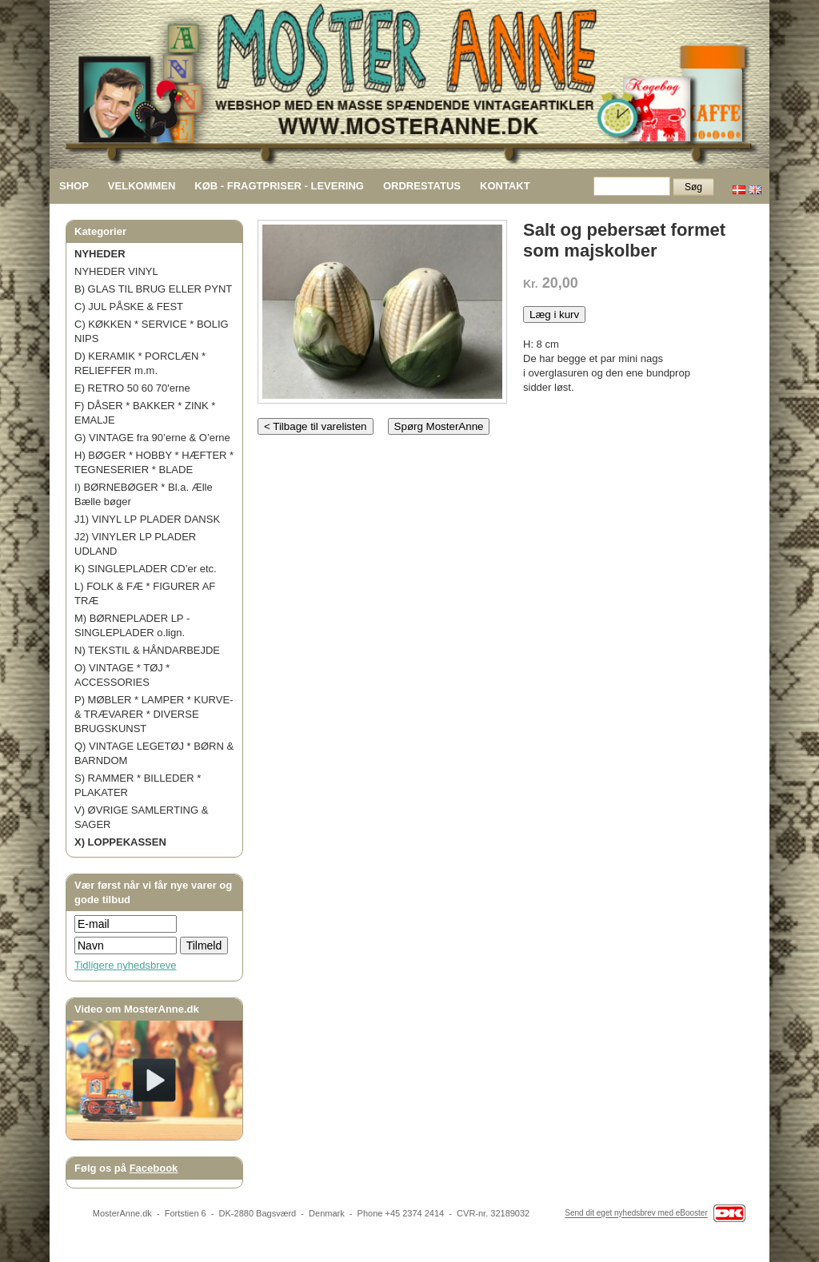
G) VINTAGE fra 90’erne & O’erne (152, 438)
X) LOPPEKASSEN (120, 842)
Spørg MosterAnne (439, 426)
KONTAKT (505, 186)
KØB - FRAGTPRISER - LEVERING (279, 186)
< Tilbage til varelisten (315, 426)
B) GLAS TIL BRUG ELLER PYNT (153, 289)
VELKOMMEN (142, 186)
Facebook (154, 1168)
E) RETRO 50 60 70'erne (132, 388)
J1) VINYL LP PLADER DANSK (147, 519)
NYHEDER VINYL (116, 271)
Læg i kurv (554, 314)
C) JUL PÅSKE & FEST (128, 307)
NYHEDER (100, 254)
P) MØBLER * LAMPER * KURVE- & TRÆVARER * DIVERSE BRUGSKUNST (153, 714)
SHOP (74, 186)
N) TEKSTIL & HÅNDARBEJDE (147, 650)
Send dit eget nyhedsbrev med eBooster (636, 1213)
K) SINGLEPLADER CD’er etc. (145, 569)
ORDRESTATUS (422, 186)
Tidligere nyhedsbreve (125, 965)
